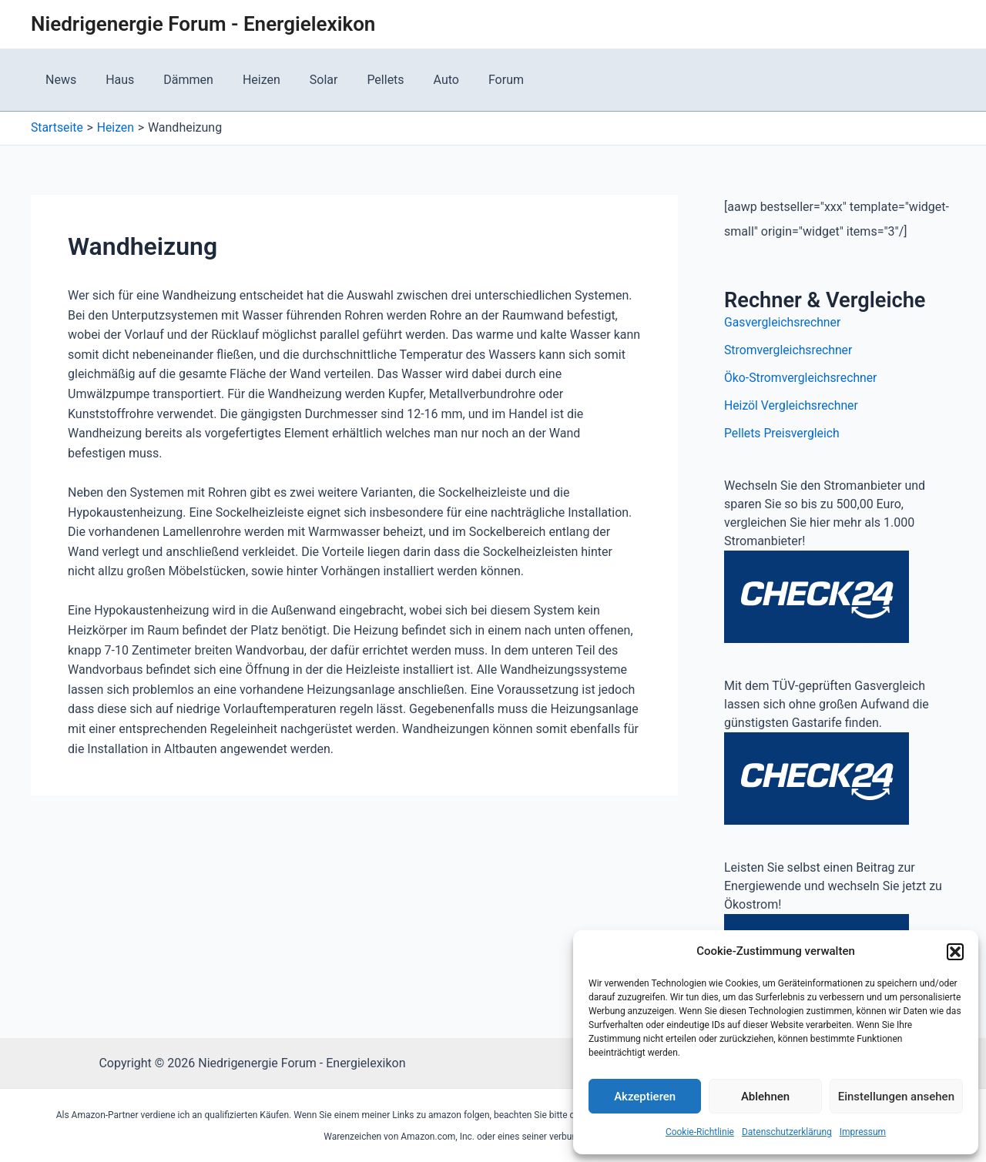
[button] (955, 951)
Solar (303, 79)
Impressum (863, 1132)
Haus (113, 79)
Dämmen (177, 79)
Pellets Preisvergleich (782, 433)
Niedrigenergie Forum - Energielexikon (203, 23)
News (58, 79)
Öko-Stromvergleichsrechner (802, 377)
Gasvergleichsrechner (783, 322)
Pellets (360, 79)
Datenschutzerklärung (787, 1132)
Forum (471, 79)
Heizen (245, 79)
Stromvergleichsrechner (789, 350)
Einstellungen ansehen (896, 1096)
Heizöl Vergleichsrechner (792, 405)
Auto (416, 79)
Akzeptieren (645, 1096)
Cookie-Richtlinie (700, 1132)
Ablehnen (765, 1096)
